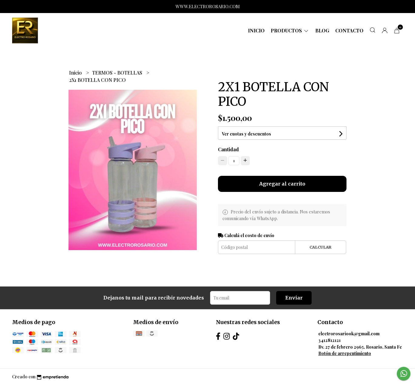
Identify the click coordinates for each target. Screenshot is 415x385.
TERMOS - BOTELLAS (117, 72)
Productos (290, 30)
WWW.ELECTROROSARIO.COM (208, 6)
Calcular (320, 247)
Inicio (256, 30)
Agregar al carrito (282, 184)
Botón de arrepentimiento (344, 353)
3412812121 (329, 340)
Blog (322, 30)
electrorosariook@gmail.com (349, 333)
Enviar (294, 298)
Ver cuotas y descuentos (246, 134)
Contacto (349, 30)
